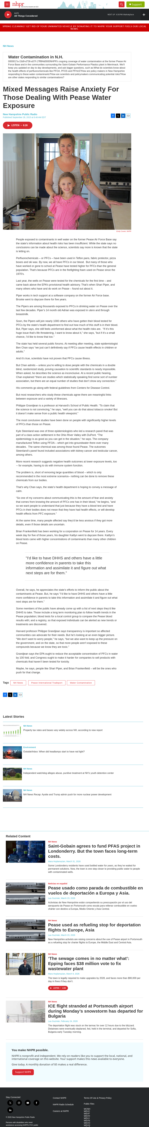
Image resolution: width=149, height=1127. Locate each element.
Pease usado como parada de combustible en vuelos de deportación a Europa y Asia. (95, 890)
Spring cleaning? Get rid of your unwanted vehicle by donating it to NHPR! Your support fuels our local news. (74, 27)
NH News (8, 46)
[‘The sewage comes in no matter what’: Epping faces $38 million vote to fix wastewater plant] (25, 964)
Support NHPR (23, 1072)
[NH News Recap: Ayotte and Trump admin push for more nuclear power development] (12, 795)
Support (137, 4)
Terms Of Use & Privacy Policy (98, 1098)
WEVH (87, 1116)
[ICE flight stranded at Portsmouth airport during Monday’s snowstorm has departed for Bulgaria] (25, 1012)
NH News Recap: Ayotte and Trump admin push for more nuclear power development (67, 794)
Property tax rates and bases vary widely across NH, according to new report (62, 730)
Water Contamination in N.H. (35, 57)
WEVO (87, 1123)
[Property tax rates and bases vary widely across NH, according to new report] (12, 731)
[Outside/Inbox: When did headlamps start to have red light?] (12, 752)
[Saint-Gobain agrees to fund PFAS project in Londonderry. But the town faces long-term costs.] (25, 852)
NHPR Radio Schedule (63, 1105)
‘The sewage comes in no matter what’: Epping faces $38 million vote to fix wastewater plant (88, 963)
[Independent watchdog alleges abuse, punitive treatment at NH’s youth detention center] (12, 774)
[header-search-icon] (122, 4)
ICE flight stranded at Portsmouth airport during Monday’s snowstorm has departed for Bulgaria (95, 1011)
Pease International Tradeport (46, 683)
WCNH (87, 1109)
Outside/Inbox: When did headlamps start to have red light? (54, 751)
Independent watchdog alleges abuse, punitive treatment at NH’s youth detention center (68, 773)
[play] (8, 14)
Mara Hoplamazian (56, 861)
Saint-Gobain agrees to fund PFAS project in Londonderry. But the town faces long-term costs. (94, 851)
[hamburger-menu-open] (7, 4)
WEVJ (87, 1118)
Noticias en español (57, 883)
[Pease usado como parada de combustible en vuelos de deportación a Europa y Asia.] (25, 893)
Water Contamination (81, 683)
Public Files (89, 1104)
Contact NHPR (59, 1098)
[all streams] (144, 14)
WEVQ (87, 1125)
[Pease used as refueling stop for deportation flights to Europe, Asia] (25, 930)
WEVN (87, 1121)
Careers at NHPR (61, 1111)
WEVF (87, 1114)
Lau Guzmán (54, 898)
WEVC (87, 1111)
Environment (29, 747)
